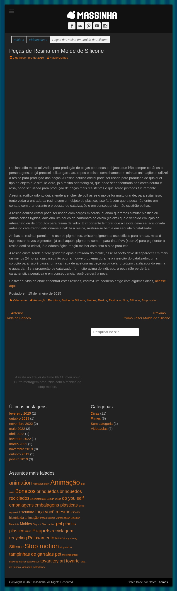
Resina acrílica (118, 300)
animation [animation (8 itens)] (20, 483)
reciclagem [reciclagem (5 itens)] (62, 530)
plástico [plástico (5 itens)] (16, 530)
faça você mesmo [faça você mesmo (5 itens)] (52, 511)
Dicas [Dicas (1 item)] (58, 498)
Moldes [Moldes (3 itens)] (26, 524)
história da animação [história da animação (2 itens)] (24, 517)
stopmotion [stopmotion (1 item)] (66, 547)
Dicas (95, 413)
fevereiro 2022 (20, 439)
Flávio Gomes (59, 57)
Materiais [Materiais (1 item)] (14, 524)
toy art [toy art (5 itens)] (59, 560)
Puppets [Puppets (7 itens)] (41, 530)
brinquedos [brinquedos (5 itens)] (47, 491)
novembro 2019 (21, 449)
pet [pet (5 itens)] (59, 523)
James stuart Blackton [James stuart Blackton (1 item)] (68, 518)
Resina (102, 300)
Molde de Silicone (73, 300)
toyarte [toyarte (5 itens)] (73, 560)
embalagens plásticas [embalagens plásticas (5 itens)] (56, 504)
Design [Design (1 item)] (50, 498)
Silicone (135, 300)
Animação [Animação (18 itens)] (65, 482)
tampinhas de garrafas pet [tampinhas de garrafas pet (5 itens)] (35, 554)
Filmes (96, 418)
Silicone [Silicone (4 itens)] (16, 546)
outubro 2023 (19, 418)
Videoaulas (38, 40)
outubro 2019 (19, 454)
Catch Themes (158, 582)
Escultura (54, 300)
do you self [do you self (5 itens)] (73, 498)
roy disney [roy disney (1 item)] (71, 538)
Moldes (91, 300)
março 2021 (18, 444)
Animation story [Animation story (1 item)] (41, 483)
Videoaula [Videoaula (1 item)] (27, 567)
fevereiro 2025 (20, 413)
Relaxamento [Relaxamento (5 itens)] (41, 537)
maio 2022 (17, 428)
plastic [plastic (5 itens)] (69, 523)
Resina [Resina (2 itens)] (60, 538)
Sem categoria (102, 423)
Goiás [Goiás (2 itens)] (75, 512)
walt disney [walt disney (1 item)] (39, 567)
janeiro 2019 (18, 459)
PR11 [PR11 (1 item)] (28, 531)
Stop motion (149, 300)
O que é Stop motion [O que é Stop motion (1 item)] (44, 524)
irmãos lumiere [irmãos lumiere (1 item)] (48, 518)
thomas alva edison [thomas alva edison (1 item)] (29, 561)
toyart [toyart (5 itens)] (46, 560)
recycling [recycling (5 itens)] (18, 537)
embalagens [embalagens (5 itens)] (21, 504)
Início (19, 40)
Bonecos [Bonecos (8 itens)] (25, 491)
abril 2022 (16, 434)
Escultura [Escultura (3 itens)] (26, 512)
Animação (39, 300)
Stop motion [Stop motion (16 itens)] (42, 546)
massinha (39, 582)
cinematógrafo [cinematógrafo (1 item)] (38, 498)
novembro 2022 (21, 423)
